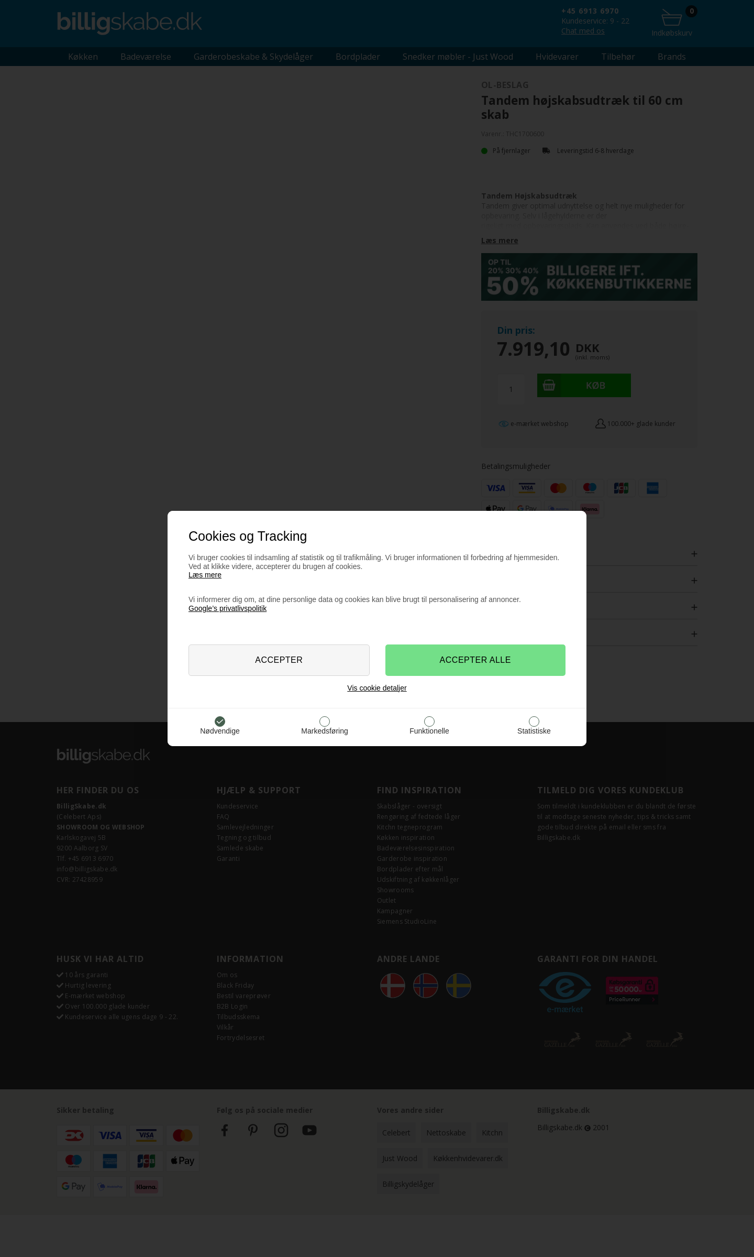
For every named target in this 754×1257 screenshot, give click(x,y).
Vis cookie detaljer (376, 688)
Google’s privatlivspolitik (227, 608)
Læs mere (204, 575)
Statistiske (534, 731)
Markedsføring (324, 731)
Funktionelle (429, 731)
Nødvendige (220, 731)
